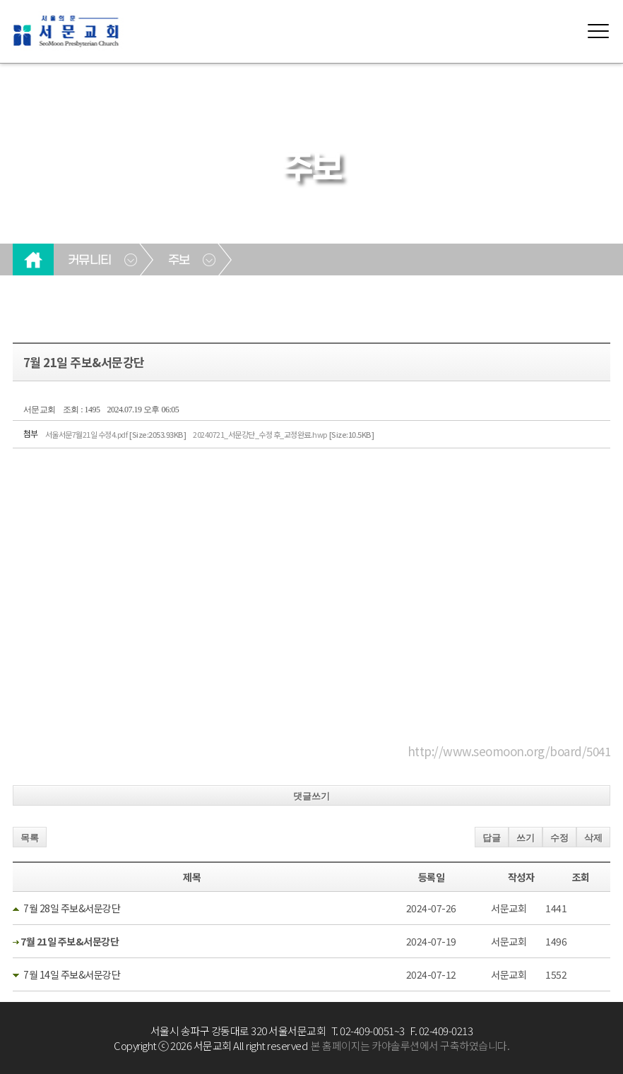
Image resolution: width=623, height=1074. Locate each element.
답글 (491, 838)
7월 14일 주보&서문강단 (71, 974)
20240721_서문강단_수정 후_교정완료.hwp (283, 434)
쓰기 (525, 838)
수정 (559, 838)
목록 (29, 838)
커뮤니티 (90, 260)
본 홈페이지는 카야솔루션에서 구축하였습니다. (410, 1045)
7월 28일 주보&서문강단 (71, 908)
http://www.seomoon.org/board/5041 (509, 751)
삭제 (593, 838)
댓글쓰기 (311, 796)
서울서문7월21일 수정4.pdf (115, 434)
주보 (179, 260)
